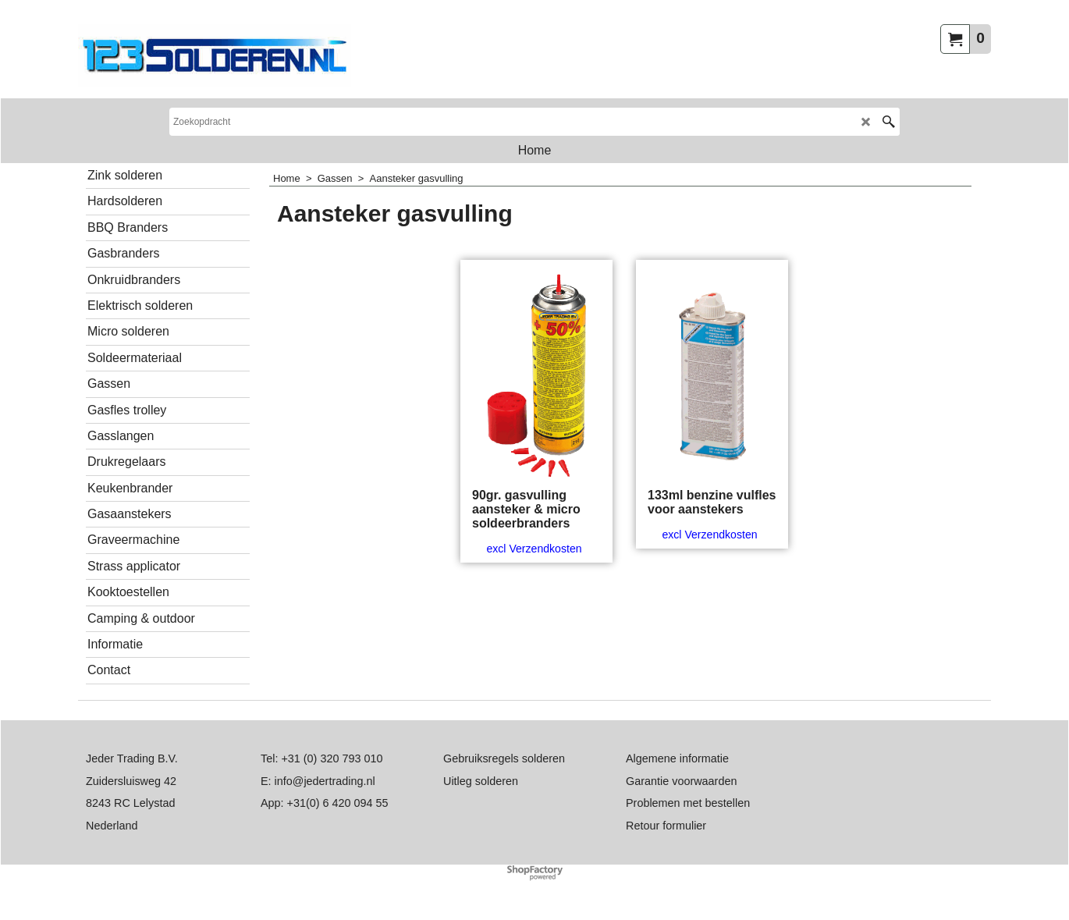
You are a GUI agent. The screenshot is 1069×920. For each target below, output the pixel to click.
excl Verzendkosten (533, 548)
